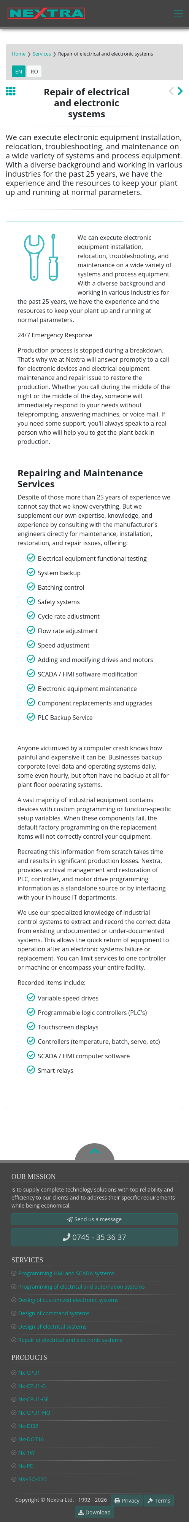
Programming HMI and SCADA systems (66, 1273)
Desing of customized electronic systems (68, 1299)
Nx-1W (26, 1452)
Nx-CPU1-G (32, 1386)
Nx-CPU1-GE (33, 1399)
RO (34, 71)
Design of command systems (53, 1313)
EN (18, 71)
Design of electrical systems (52, 1326)
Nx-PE (25, 1465)
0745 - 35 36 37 (94, 1237)
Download (94, 1512)
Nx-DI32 (28, 1425)
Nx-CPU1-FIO (34, 1412)
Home (18, 53)
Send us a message (94, 1219)
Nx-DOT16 (31, 1439)
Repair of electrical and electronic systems (70, 1339)
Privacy (126, 1500)
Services (42, 53)
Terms (159, 1500)
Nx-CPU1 (29, 1372)
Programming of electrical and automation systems (81, 1286)
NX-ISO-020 (32, 1479)
